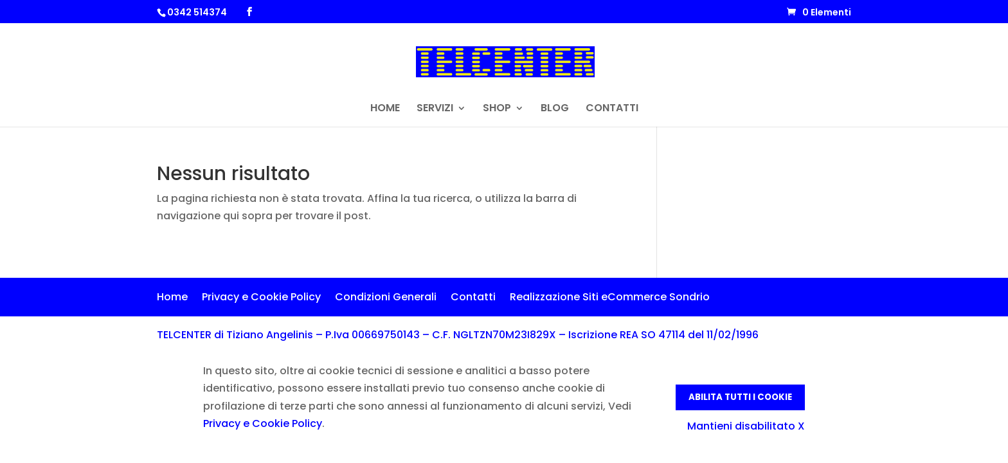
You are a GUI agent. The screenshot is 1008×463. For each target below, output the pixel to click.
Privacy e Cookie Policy (261, 298)
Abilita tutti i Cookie (740, 397)
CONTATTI (612, 109)
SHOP (497, 109)
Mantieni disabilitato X (746, 426)
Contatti (473, 298)
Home (172, 298)
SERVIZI (435, 109)
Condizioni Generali (386, 298)
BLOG (555, 109)
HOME (385, 109)
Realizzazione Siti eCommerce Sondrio (610, 298)
